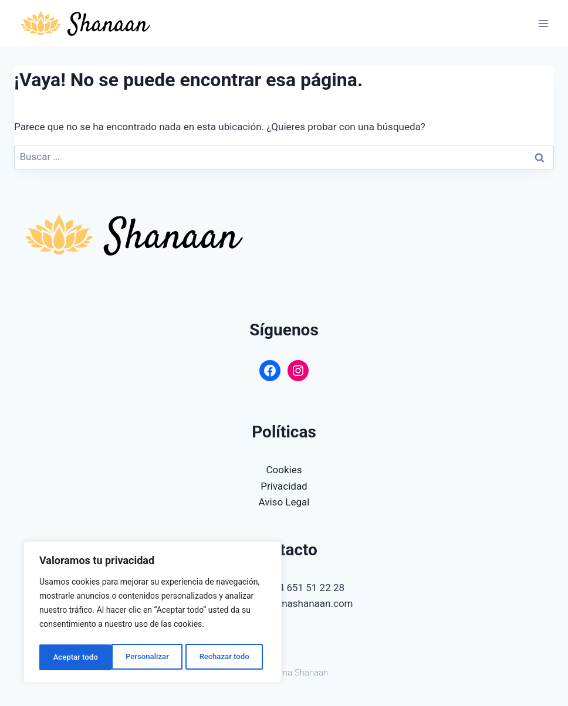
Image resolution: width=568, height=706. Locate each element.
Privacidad (284, 486)
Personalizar (74, 657)
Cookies (284, 470)
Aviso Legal (284, 502)
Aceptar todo (230, 657)
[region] (152, 614)
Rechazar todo (152, 657)
